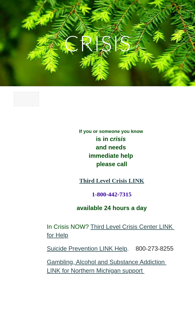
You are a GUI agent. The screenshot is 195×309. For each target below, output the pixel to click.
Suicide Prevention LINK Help (87, 248)
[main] (97, 43)
